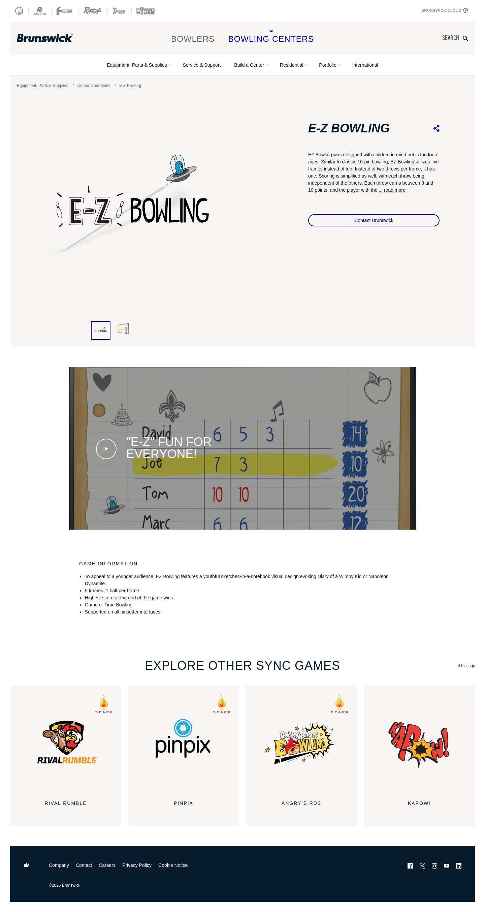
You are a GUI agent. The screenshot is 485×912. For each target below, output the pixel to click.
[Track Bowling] (119, 11)
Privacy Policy (137, 865)
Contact (84, 865)
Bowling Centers (271, 36)
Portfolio (327, 65)
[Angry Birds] (301, 741)
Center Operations (93, 85)
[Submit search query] (465, 38)
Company (59, 865)
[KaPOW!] (419, 741)
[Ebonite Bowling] (39, 11)
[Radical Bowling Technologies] (92, 11)
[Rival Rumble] (65, 741)
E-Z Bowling (130, 85)
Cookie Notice (173, 865)
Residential (291, 65)
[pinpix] (183, 741)
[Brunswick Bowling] (55, 38)
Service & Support (202, 65)
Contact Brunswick (373, 220)
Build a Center (249, 65)
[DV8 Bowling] (19, 11)
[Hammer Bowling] (64, 11)
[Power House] (145, 11)
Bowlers (193, 36)
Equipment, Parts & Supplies (137, 65)
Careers (107, 865)
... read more (392, 190)
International (365, 65)
